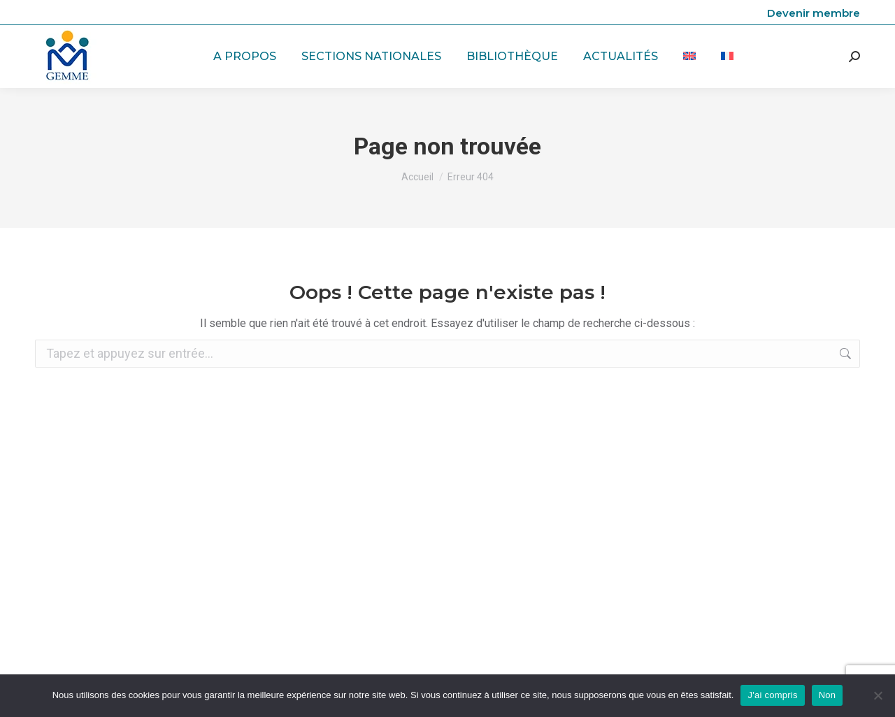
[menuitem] (689, 56)
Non (827, 695)
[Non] (878, 695)
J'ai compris (772, 695)
